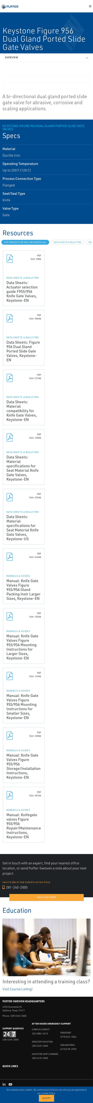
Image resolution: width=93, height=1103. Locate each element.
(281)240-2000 (18, 1015)
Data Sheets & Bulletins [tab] (67, 242)
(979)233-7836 (68, 1036)
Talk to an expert (46, 897)
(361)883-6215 (40, 1033)
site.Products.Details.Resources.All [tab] (25, 242)
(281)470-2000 (40, 1058)
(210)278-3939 (68, 1049)
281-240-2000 (14, 887)
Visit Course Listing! (17, 989)
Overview (11, 57)
